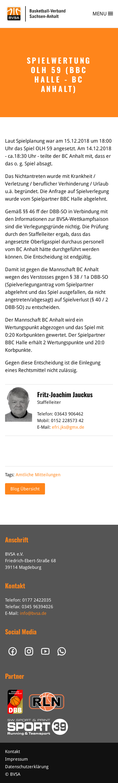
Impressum (16, 759)
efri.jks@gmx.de (68, 427)
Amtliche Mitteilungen (38, 474)
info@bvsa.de (33, 613)
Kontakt (12, 751)
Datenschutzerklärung (26, 766)
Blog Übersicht (25, 488)
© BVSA (12, 774)
